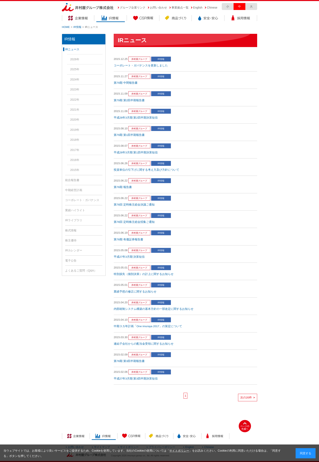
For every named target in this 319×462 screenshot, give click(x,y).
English (197, 7)
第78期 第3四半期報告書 (129, 361)
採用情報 (241, 18)
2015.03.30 (121, 337)
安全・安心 (208, 18)
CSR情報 (143, 18)
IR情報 (110, 18)
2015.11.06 (121, 111)
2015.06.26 (121, 163)
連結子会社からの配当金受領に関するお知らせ (144, 343)
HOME (66, 27)
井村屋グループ (139, 59)
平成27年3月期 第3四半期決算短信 (136, 378)
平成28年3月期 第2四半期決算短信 (136, 117)
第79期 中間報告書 (126, 82)
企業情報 (78, 18)
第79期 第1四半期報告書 (129, 134)
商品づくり (176, 18)
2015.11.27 (121, 76)
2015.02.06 (121, 371)
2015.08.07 (121, 145)
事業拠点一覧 (180, 7)
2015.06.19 (121, 232)
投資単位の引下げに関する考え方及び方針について (146, 169)
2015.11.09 (121, 93)
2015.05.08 (121, 250)
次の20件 (247, 397)
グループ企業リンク (132, 7)
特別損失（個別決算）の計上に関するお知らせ (144, 274)
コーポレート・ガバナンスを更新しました (141, 65)
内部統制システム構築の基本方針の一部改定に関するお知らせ (153, 308)
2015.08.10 (121, 128)
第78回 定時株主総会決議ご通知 (134, 204)
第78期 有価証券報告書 (128, 239)
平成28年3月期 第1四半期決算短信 (136, 152)
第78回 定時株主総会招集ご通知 (134, 221)
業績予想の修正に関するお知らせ (135, 291)
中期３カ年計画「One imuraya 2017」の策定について (148, 326)
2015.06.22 (121, 180)
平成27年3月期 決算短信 (129, 256)
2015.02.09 (121, 354)
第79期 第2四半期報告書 (129, 100)
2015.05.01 (121, 267)
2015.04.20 (121, 302)
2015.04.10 (121, 319)
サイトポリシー (179, 450)
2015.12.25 (121, 58)
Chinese (212, 7)
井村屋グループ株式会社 (88, 7)
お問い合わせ (158, 7)
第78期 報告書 (123, 187)
